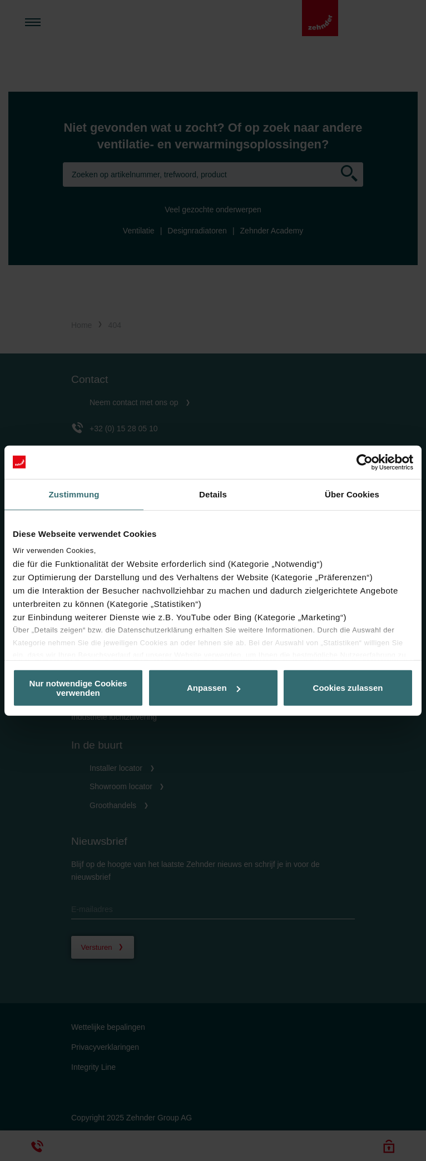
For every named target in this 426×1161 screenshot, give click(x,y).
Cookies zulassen (348, 687)
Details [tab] (213, 494)
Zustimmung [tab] (74, 494)
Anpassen (213, 687)
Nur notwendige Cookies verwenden (78, 687)
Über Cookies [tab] (352, 494)
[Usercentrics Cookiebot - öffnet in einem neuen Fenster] (364, 462)
